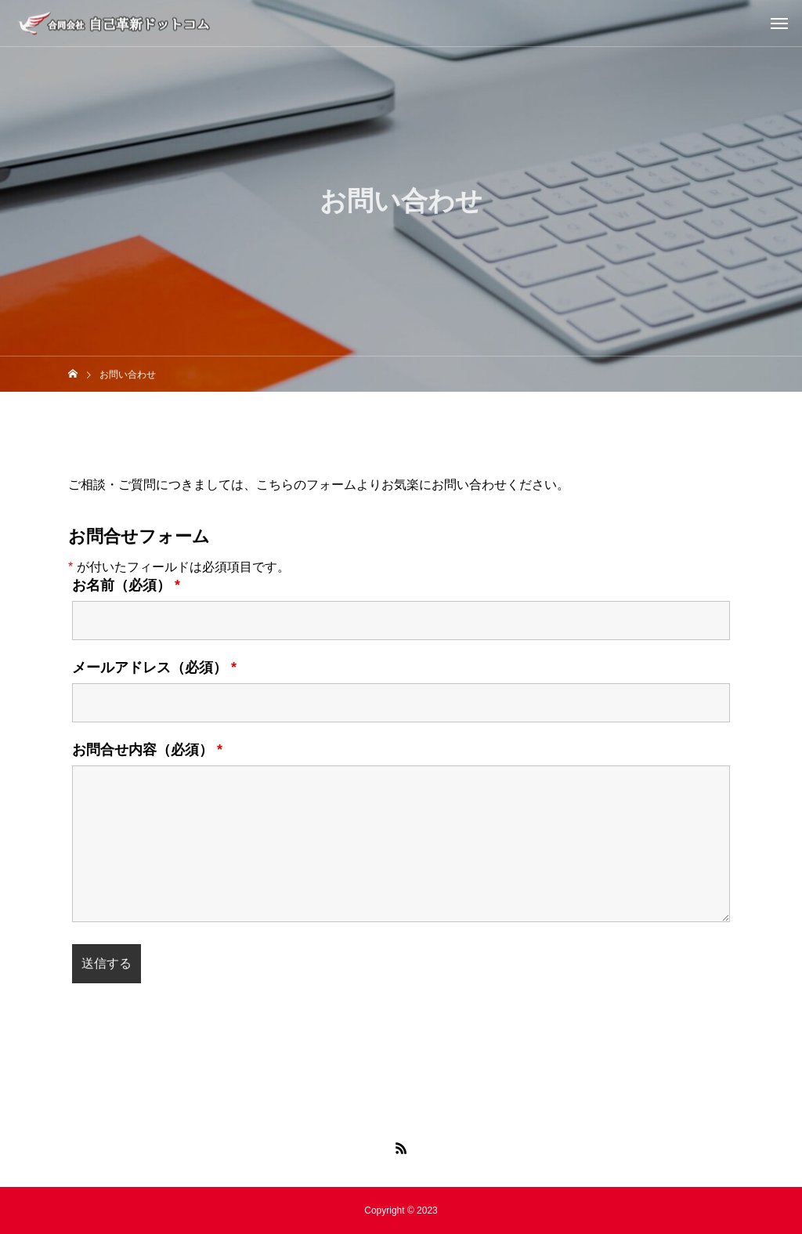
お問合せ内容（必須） (147, 750)
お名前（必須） (126, 585)
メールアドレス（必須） (154, 667)
